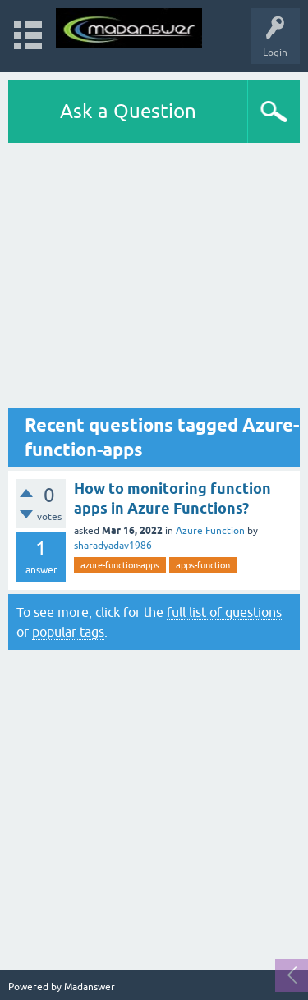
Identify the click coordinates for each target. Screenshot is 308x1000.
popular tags (68, 631)
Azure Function (210, 531)
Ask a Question (128, 111)
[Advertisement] (154, 279)
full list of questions (224, 612)
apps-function (203, 565)
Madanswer (89, 987)
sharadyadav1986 (113, 545)
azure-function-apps (119, 565)
